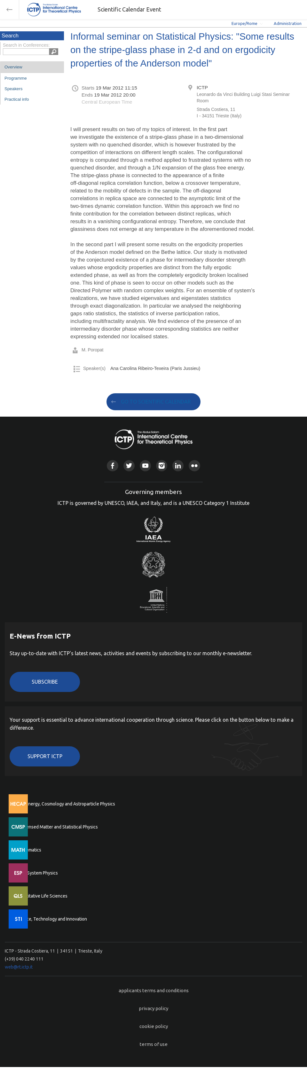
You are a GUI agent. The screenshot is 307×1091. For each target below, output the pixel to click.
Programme (15, 78)
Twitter (129, 465)
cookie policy (153, 1026)
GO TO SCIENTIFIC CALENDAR (156, 401)
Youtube (145, 465)
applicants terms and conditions (154, 990)
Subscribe (45, 682)
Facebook (112, 465)
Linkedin (178, 465)
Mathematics (28, 849)
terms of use (154, 1044)
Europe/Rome (244, 23)
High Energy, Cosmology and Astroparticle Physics (65, 803)
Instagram (161, 465)
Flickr (194, 465)
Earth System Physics (37, 872)
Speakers (13, 88)
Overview (13, 67)
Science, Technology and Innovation (51, 919)
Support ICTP (45, 756)
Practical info (16, 99)
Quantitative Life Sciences (41, 896)
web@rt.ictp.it (19, 966)
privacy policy (153, 1008)
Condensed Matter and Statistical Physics (57, 826)
